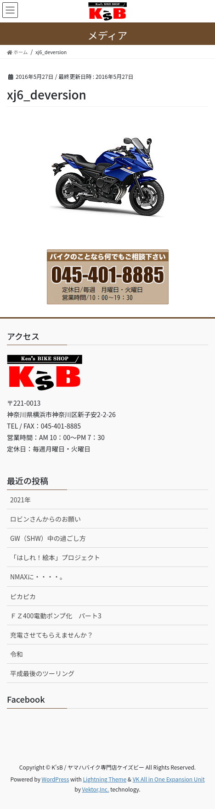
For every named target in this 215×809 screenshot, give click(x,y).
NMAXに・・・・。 (38, 576)
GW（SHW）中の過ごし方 (48, 538)
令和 (16, 654)
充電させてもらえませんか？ (51, 634)
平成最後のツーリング (42, 673)
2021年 (20, 499)
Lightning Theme (104, 779)
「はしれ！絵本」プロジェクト (55, 557)
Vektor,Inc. (95, 789)
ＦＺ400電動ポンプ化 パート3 (56, 615)
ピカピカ (23, 596)
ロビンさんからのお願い (45, 518)
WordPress (55, 779)
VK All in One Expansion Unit (169, 779)
